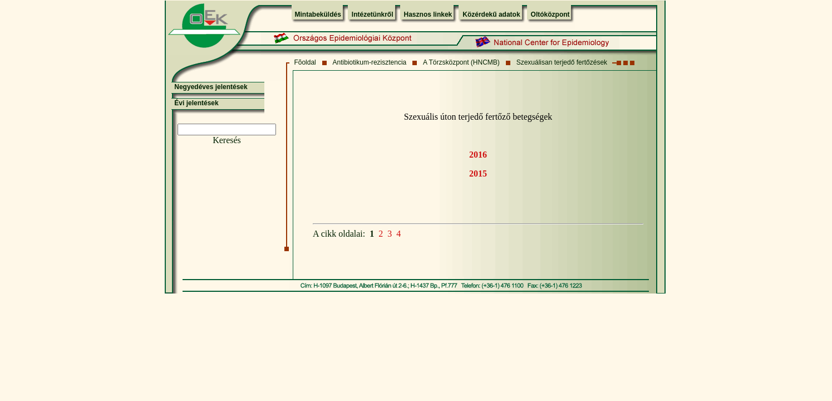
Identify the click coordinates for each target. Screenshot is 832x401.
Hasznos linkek (428, 14)
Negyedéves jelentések (210, 87)
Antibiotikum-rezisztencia (370, 62)
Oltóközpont (550, 14)
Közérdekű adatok (491, 14)
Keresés (227, 140)
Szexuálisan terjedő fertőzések (561, 62)
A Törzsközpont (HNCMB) (461, 62)
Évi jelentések (196, 103)
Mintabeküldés (318, 14)
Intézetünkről (372, 14)
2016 (478, 154)
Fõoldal (305, 62)
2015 (478, 173)
